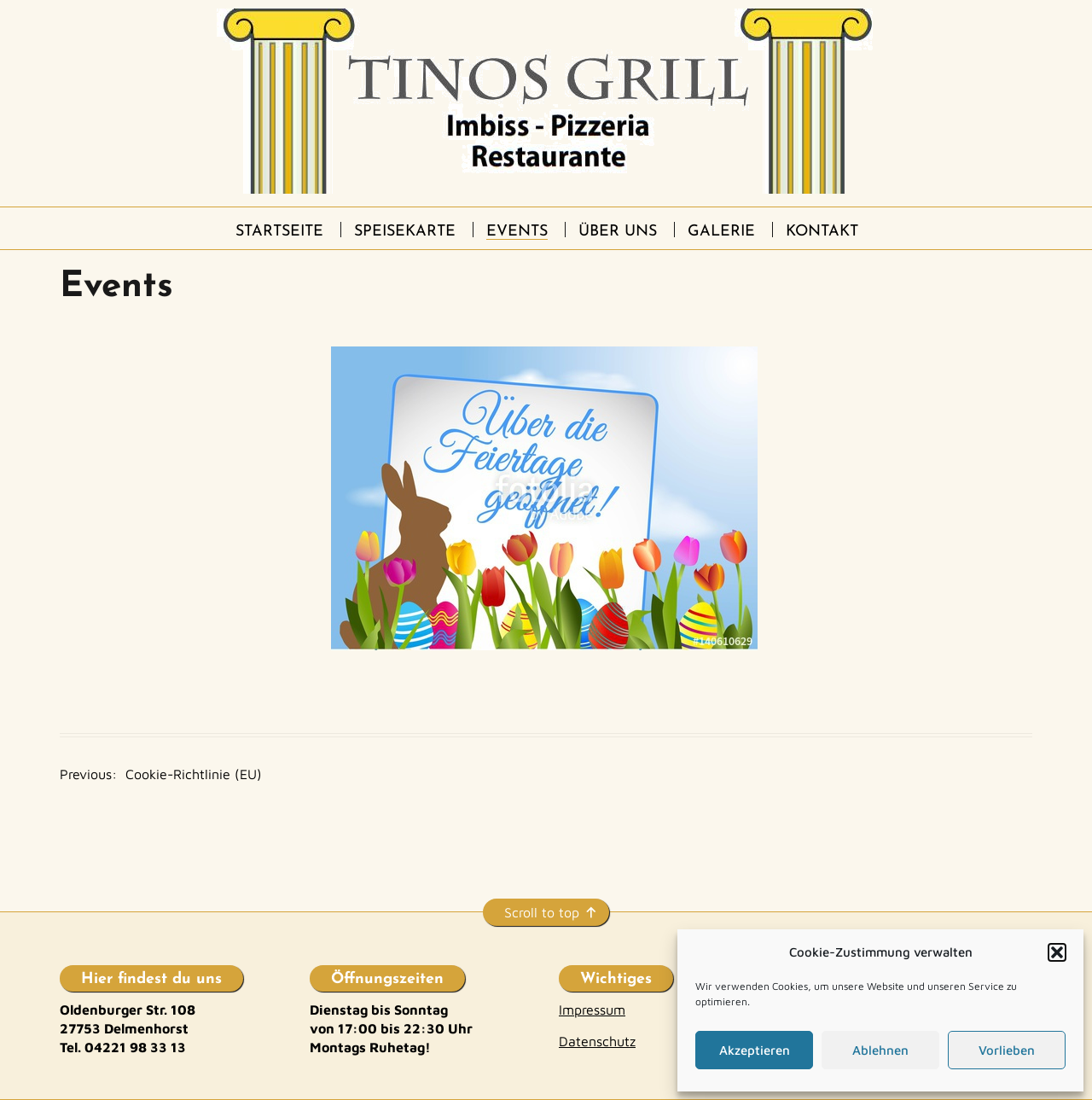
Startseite (279, 232)
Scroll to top (541, 912)
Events (517, 232)
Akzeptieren (754, 1050)
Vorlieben (1007, 1050)
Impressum (592, 1009)
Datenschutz (597, 1041)
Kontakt (822, 232)
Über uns (617, 232)
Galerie (721, 232)
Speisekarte (405, 232)
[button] (1057, 952)
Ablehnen (880, 1050)
